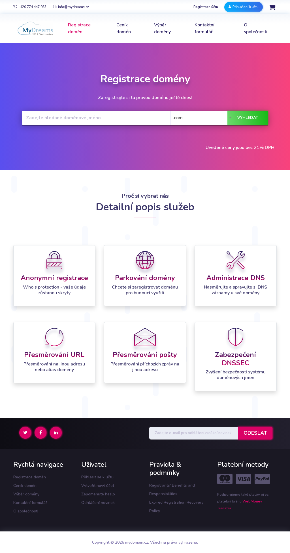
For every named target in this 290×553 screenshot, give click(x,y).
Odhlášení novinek (98, 502)
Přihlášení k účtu (244, 7)
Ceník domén (25, 485)
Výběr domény (26, 494)
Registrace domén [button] (79, 28)
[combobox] (202, 118)
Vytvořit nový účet (97, 485)
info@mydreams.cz (71, 7)
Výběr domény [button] (162, 28)
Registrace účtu (205, 7)
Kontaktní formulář (30, 502)
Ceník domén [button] (123, 28)
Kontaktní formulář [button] (204, 28)
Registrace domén (29, 477)
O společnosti (25, 511)
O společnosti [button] (255, 28)
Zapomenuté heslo (98, 494)
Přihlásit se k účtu (97, 477)
